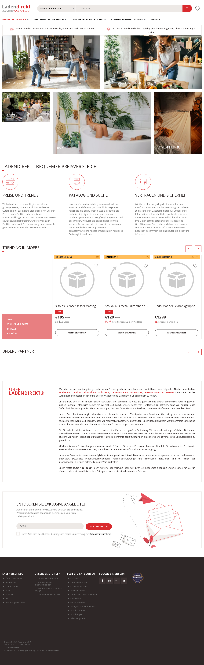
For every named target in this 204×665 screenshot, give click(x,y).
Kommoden (76, 598)
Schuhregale (76, 614)
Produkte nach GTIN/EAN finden (48, 589)
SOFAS (10, 319)
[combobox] (129, 8)
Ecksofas (74, 578)
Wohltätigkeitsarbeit (15, 602)
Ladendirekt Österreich (51, 594)
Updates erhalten (99, 526)
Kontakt (9, 594)
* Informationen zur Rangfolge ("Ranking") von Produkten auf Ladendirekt (32, 650)
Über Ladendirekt (14, 578)
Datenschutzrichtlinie (100, 533)
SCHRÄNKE (12, 328)
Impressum (11, 582)
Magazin (155, 19)
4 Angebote (111, 256)
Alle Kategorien (77, 618)
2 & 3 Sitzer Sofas (78, 582)
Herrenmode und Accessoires (127, 19)
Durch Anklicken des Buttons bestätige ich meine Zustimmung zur (66, 533)
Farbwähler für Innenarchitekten (43, 583)
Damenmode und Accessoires (87, 19)
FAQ (8, 598)
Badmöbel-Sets (77, 602)
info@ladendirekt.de (11, 647)
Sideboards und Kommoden (84, 594)
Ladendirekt (18, 8)
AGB (8, 590)
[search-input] (129, 8)
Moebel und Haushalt (14, 19)
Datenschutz (12, 586)
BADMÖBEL (12, 333)
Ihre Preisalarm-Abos (48, 578)
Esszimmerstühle (78, 586)
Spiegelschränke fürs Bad (82, 606)
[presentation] (189, 248)
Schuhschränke (78, 610)
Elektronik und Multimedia (49, 19)
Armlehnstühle (77, 590)
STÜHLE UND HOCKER (17, 324)
